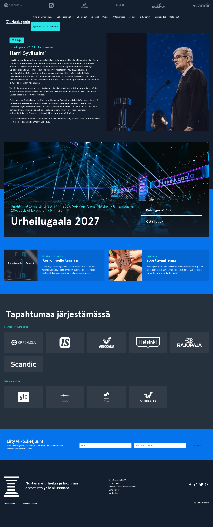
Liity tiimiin (145, 17)
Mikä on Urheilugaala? (43, 17)
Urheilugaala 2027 (65, 17)
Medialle (133, 17)
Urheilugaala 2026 (117, 480)
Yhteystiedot (160, 17)
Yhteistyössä (119, 17)
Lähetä (197, 445)
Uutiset (105, 17)
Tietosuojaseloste (11, 504)
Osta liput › (154, 221)
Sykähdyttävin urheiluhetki (45, 26)
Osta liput (174, 17)
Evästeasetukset (30, 504)
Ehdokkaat (82, 17)
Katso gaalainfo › (158, 210)
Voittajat (95, 17)
